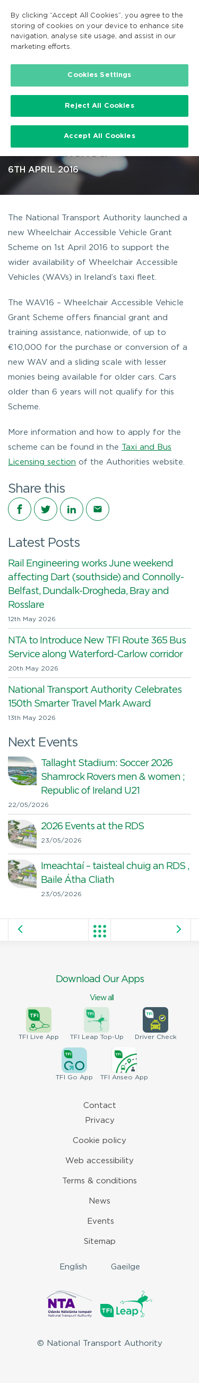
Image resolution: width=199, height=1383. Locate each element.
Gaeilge (125, 1267)
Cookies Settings (99, 75)
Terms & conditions (99, 1181)
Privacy (100, 1120)
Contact (99, 1105)
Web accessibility (99, 1160)
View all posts (99, 931)
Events (100, 1221)
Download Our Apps (99, 989)
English (73, 1267)
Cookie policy (99, 1140)
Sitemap (100, 1241)
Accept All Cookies (99, 136)
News (99, 1201)
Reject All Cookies (99, 106)
